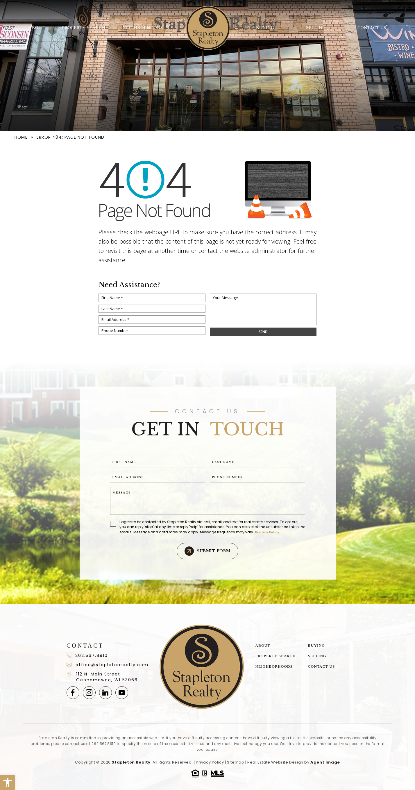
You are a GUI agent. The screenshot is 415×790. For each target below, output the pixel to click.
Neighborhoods (143, 27)
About (36, 27)
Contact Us (372, 27)
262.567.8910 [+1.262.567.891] (87, 655)
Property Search (83, 27)
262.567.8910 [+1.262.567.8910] (103, 743)
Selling (316, 27)
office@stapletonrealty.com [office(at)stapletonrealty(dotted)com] (107, 665)
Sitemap (235, 762)
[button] (7, 782)
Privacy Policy (267, 532)
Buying (265, 27)
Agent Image (325, 762)
